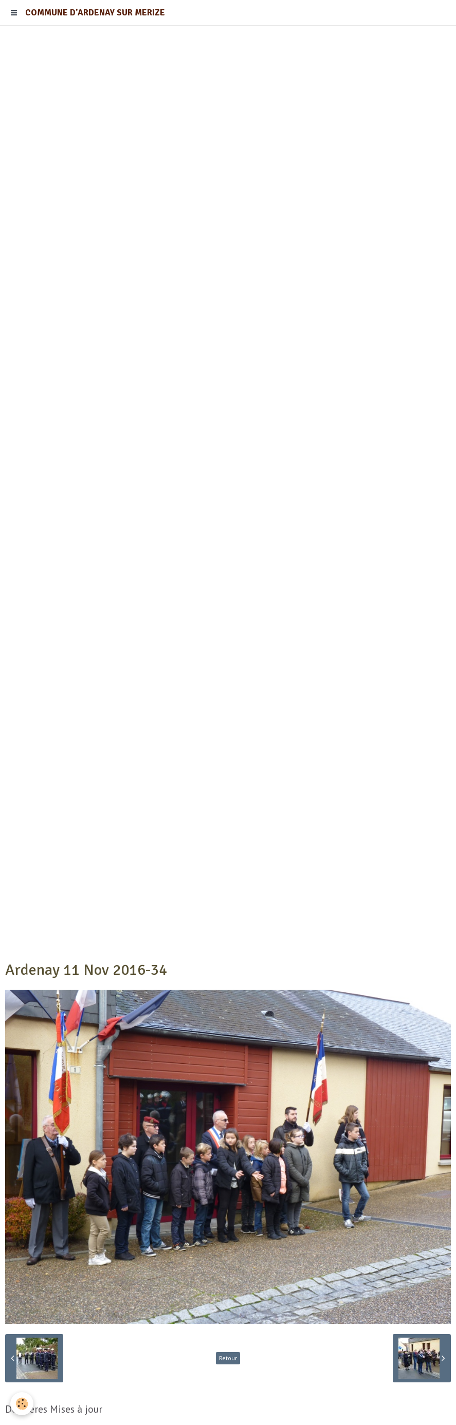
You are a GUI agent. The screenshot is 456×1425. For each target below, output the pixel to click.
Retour (228, 1358)
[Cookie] (21, 1403)
